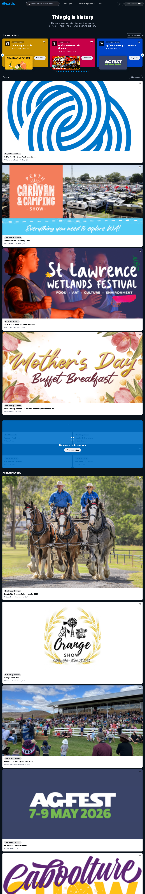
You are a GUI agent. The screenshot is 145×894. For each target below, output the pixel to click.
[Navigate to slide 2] (58, 72)
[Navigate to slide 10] (71, 72)
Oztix (101, 4)
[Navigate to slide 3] (60, 72)
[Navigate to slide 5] (63, 72)
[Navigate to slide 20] (88, 72)
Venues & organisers (86, 4)
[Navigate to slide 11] (73, 72)
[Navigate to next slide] (142, 55)
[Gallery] (72, 55)
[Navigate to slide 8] (68, 72)
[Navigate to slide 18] (85, 72)
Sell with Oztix (133, 4)
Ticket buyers (68, 4)
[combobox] (42, 4)
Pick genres (72, 585)
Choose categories (72, 452)
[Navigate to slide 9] (70, 72)
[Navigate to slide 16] (81, 72)
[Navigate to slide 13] (76, 72)
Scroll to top (72, 875)
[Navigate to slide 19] (86, 72)
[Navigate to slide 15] (80, 72)
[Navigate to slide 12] (75, 72)
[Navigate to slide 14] (78, 72)
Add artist (72, 267)
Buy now (39, 58)
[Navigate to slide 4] (62, 72)
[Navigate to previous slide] (2, 55)
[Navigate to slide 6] (65, 72)
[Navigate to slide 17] (83, 72)
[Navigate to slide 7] (67, 72)
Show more (135, 77)
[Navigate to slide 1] (57, 72)
